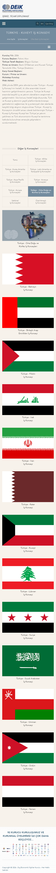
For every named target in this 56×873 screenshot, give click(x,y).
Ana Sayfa (11, 39)
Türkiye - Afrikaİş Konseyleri (41, 160)
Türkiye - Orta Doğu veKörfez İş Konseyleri (41, 191)
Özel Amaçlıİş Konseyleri (41, 201)
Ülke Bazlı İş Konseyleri (40, 39)
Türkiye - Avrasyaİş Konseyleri (41, 180)
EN (42, 24)
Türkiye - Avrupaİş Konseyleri (15, 191)
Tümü (15, 160)
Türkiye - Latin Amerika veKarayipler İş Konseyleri (41, 170)
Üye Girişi (49, 24)
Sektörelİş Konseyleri (15, 201)
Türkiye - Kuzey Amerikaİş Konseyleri (15, 170)
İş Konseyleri (23, 39)
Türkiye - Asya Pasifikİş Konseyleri (15, 180)
